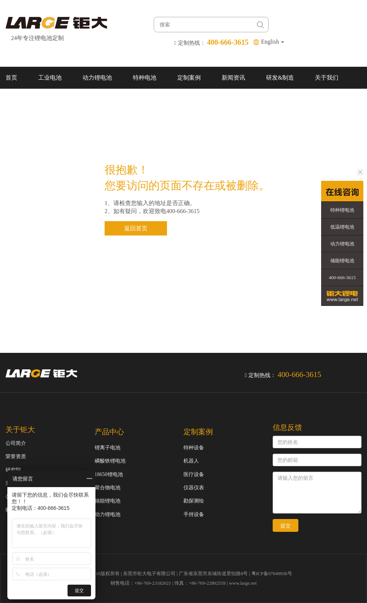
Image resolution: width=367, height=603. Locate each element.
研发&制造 (280, 77)
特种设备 (194, 447)
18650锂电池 (109, 474)
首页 (11, 77)
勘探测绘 (194, 501)
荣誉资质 (16, 456)
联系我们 (17, 99)
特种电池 (144, 77)
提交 (285, 526)
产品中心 (109, 432)
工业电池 (50, 77)
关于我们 (326, 77)
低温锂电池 (342, 227)
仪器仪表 (194, 487)
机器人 (191, 461)
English (272, 42)
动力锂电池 (97, 77)
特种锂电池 (342, 210)
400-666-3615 (342, 277)
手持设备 (194, 514)
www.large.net (243, 583)
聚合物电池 (107, 487)
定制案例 (189, 77)
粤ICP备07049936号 (271, 573)
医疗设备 (194, 474)
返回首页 (136, 228)
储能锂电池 (107, 501)
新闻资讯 (233, 77)
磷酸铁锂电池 (110, 461)
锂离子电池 (107, 447)
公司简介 (16, 443)
